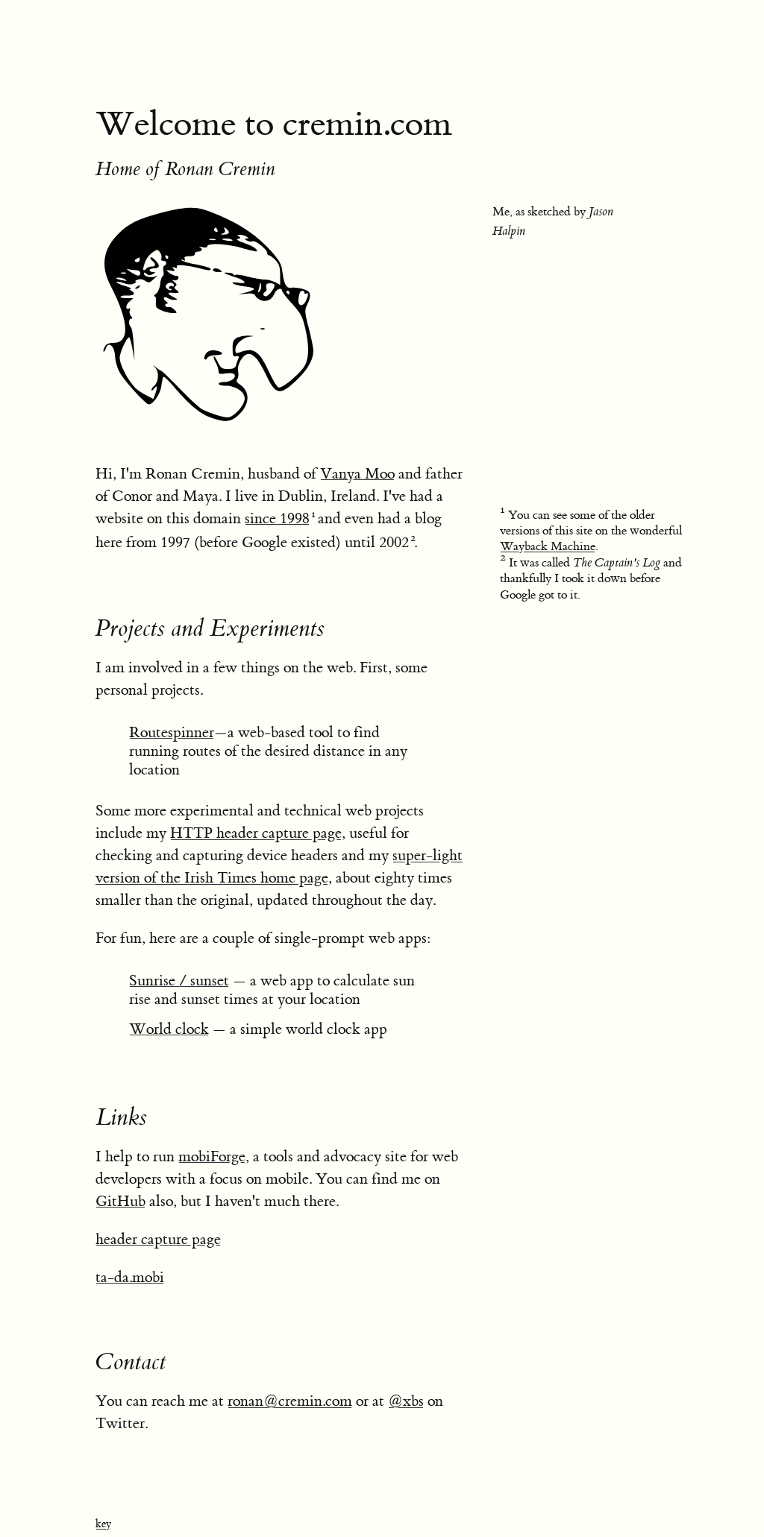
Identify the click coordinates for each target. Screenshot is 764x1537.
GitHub (120, 1201)
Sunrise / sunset (179, 980)
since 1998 (277, 518)
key (103, 1524)
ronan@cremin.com (290, 1401)
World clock (169, 1029)
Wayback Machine (547, 546)
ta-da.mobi (130, 1277)
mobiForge (211, 1156)
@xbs (406, 1401)
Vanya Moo (357, 473)
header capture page (158, 1239)
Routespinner (171, 732)
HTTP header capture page (256, 833)
